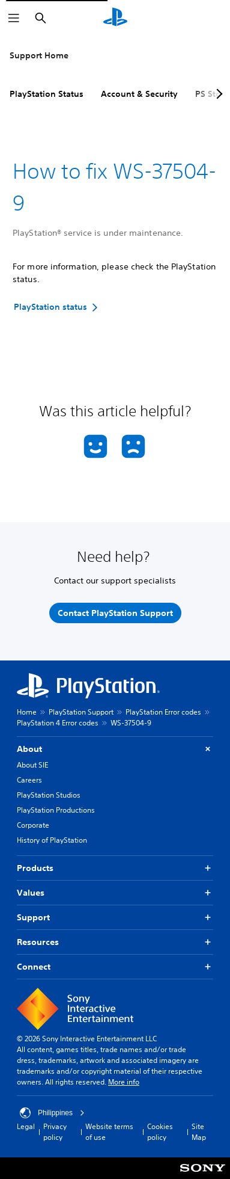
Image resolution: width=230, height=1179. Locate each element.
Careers (29, 780)
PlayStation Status (46, 93)
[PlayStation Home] (115, 18)
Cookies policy (160, 1131)
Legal (26, 1126)
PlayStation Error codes (163, 712)
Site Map (199, 1131)
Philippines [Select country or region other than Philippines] (52, 1112)
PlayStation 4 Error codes (57, 723)
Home (27, 712)
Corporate (33, 825)
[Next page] (217, 94)
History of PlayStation (52, 840)
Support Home (39, 55)
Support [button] (115, 917)
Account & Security (139, 93)
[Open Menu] (14, 18)
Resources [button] (115, 942)
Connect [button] (115, 967)
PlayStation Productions (56, 810)
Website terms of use (109, 1131)
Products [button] (115, 868)
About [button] (115, 749)
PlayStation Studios (48, 795)
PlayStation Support (81, 712)
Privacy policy (55, 1131)
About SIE (32, 765)
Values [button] (115, 893)
